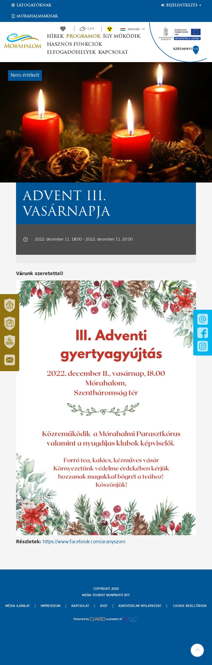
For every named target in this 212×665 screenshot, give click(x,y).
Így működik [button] (121, 36)
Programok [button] (83, 36)
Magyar (132, 29)
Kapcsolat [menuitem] (80, 606)
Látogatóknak (31, 5)
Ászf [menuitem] (103, 606)
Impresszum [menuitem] (50, 606)
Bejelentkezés (180, 5)
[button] (197, 650)
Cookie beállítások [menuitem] (190, 606)
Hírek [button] (55, 36)
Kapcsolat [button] (113, 52)
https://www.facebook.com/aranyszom (84, 542)
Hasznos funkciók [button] (74, 44)
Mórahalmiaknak (34, 16)
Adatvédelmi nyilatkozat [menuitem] (139, 606)
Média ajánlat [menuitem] (17, 606)
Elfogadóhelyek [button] (71, 52)
